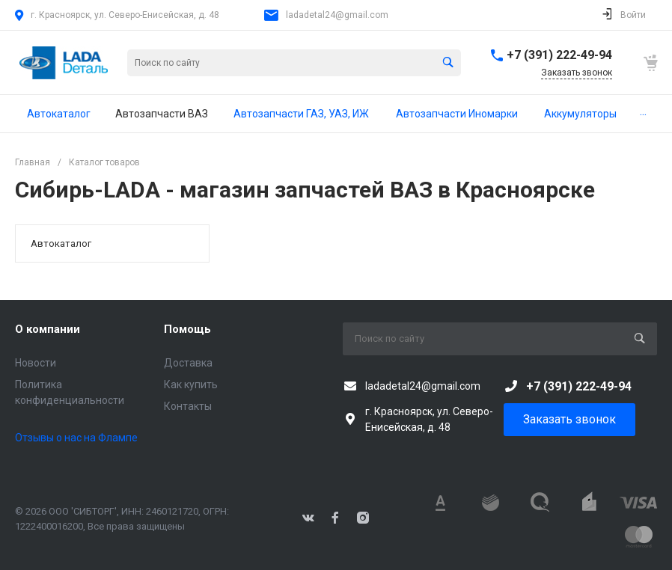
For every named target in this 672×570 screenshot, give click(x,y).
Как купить (191, 384)
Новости (35, 363)
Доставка (188, 363)
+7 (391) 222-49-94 (559, 55)
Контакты (188, 406)
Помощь (187, 329)
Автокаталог (61, 243)
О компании (47, 329)
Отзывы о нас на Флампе (76, 438)
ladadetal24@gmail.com (337, 15)
